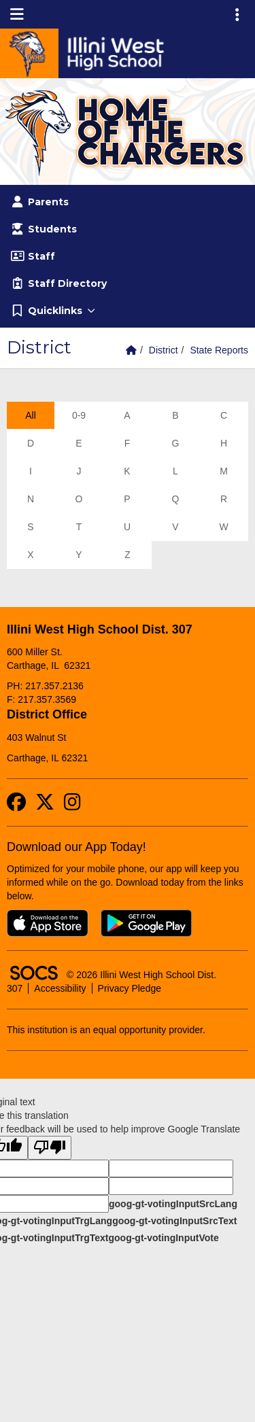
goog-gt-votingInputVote (163, 1237)
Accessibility (60, 988)
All (30, 415)
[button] (127, 310)
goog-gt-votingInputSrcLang (173, 1203)
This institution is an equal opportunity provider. (106, 1029)
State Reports (219, 350)
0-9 (79, 415)
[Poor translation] (49, 1148)
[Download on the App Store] (47, 923)
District (163, 350)
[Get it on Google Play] (146, 923)
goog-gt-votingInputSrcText (174, 1220)
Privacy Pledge (129, 988)
